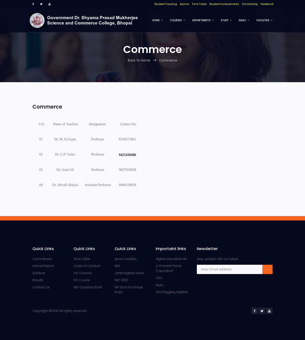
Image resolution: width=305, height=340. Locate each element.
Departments (201, 20)
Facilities (263, 20)
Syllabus (38, 273)
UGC (159, 278)
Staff (224, 20)
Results (37, 280)
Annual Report (43, 266)
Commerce (168, 60)
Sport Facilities (126, 259)
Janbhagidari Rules (129, 273)
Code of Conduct (87, 266)
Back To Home (139, 60)
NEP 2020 (121, 280)
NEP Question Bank (88, 287)
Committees (42, 259)
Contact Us (41, 287)
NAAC (242, 20)
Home (156, 20)
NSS (117, 266)
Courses (176, 20)
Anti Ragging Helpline (172, 292)
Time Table (82, 259)
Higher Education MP (171, 259)
